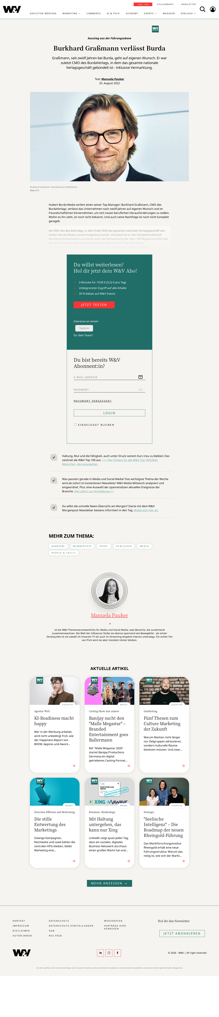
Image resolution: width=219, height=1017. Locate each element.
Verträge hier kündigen (115, 927)
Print (104, 546)
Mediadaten (113, 920)
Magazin (169, 13)
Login (109, 413)
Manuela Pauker (112, 79)
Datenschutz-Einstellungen (71, 925)
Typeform (84, 328)
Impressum (21, 925)
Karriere (58, 546)
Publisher (124, 546)
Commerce (94, 13)
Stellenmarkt (165, 4)
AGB (52, 930)
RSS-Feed (55, 935)
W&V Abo (143, 4)
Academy (132, 13)
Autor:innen (22, 935)
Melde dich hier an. (146, 510)
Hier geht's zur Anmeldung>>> (94, 491)
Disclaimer (21, 930)
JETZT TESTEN (94, 305)
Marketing (70, 13)
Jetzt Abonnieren (182, 933)
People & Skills (63, 552)
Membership (82, 546)
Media (144, 546)
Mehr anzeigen (109, 883)
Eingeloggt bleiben (96, 424)
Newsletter (188, 4)
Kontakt (19, 920)
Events (149, 13)
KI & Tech (113, 13)
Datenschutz (59, 920)
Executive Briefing (43, 13)
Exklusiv (187, 13)
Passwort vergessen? (93, 400)
